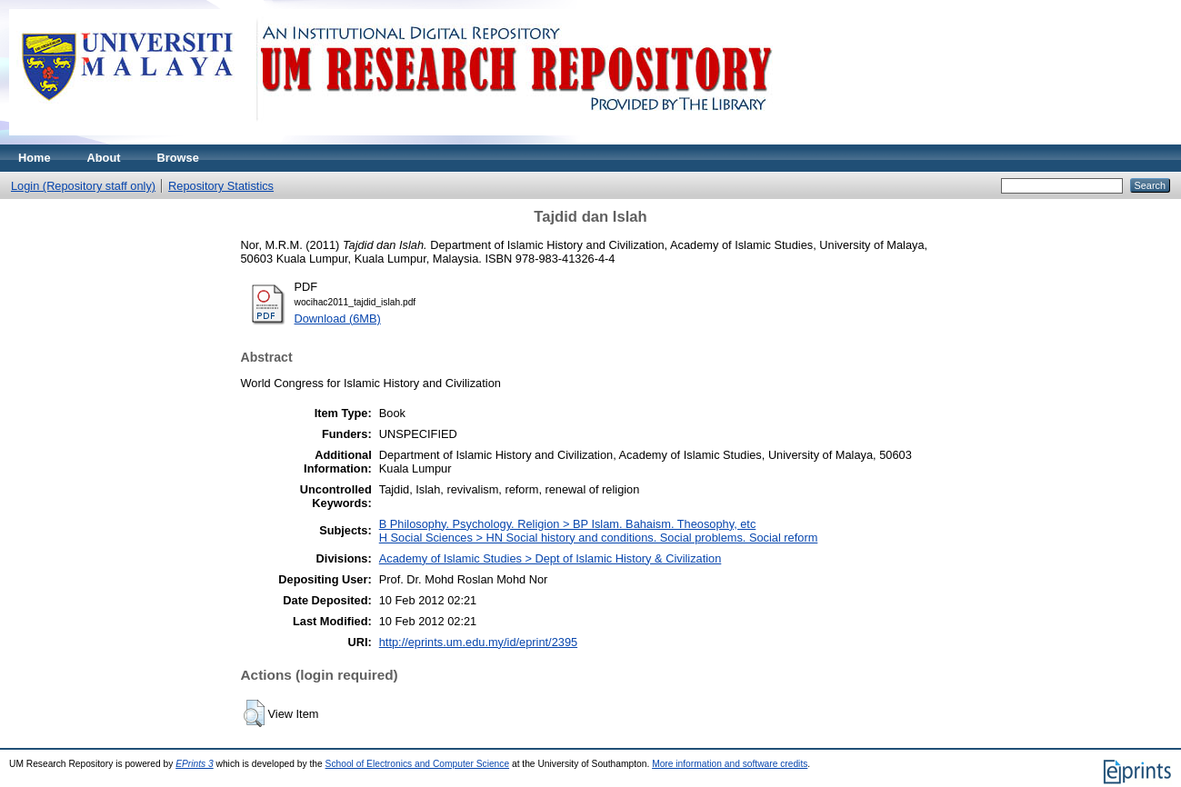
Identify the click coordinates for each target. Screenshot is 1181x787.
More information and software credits (729, 764)
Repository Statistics (221, 186)
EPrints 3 (194, 764)
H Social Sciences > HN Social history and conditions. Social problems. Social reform (598, 537)
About (104, 157)
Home (34, 157)
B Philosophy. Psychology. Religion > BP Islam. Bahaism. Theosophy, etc (567, 524)
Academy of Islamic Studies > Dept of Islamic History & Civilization (550, 558)
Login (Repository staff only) (83, 186)
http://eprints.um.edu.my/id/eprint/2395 (478, 642)
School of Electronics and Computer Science (417, 764)
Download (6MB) (338, 318)
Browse (178, 157)
